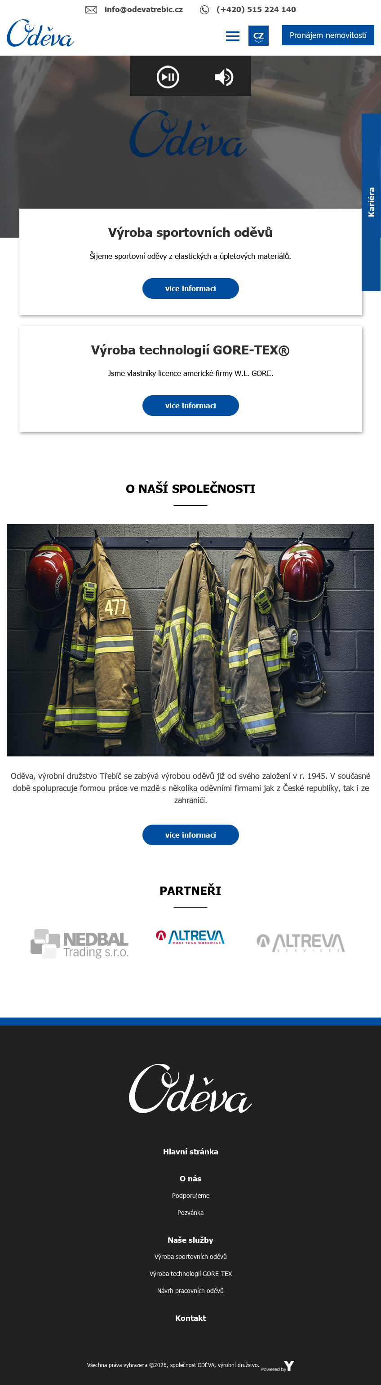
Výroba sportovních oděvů (191, 1256)
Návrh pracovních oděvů (190, 1290)
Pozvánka (190, 1212)
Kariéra (371, 203)
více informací (190, 288)
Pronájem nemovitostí (328, 35)
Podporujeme (190, 1195)
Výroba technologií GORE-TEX (191, 1273)
